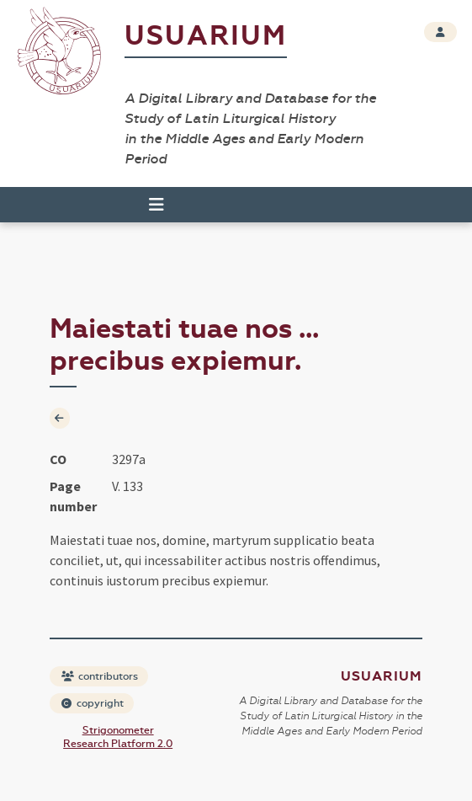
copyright (92, 703)
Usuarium (206, 35)
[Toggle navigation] (156, 204)
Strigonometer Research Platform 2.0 (117, 737)
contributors (99, 676)
